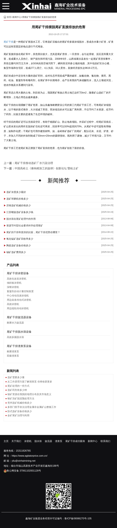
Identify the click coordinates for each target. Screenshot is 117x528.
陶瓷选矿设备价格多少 (18, 245)
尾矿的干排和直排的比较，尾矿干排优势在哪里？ (33, 232)
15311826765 (23, 450)
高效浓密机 (13, 304)
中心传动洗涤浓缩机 (18, 295)
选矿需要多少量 (16, 377)
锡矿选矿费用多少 (16, 252)
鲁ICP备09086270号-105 (78, 518)
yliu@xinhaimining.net (23, 460)
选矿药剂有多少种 (17, 390)
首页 (9, 17)
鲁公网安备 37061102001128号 (22, 470)
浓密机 (28, 441)
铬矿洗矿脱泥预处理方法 (20, 398)
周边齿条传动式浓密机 (19, 300)
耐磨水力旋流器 (15, 322)
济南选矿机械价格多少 (18, 205)
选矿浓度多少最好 (16, 192)
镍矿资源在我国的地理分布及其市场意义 (29, 394)
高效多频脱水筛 (15, 337)
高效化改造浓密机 (16, 278)
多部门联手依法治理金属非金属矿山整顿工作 (31, 407)
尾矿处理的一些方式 (18, 386)
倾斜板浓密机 (14, 283)
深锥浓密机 (13, 287)
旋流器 (48, 441)
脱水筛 (38, 441)
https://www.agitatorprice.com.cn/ (29, 455)
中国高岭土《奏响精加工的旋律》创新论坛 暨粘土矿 (46, 168)
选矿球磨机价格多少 (17, 198)
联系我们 (105, 441)
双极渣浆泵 (13, 355)
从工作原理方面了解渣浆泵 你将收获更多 (29, 381)
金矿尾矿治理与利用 (18, 415)
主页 (6, 441)
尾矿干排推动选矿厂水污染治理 (34, 163)
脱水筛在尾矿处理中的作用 (21, 219)
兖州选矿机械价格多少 (19, 402)
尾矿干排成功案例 (75, 441)
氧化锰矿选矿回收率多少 (19, 239)
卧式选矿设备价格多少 (19, 411)
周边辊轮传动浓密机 (18, 308)
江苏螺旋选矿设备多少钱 (19, 212)
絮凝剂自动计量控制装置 (20, 291)
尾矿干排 (8, 41)
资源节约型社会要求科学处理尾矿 (24, 225)
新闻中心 (16, 17)
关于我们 (16, 441)
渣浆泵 (58, 441)
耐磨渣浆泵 (13, 351)
